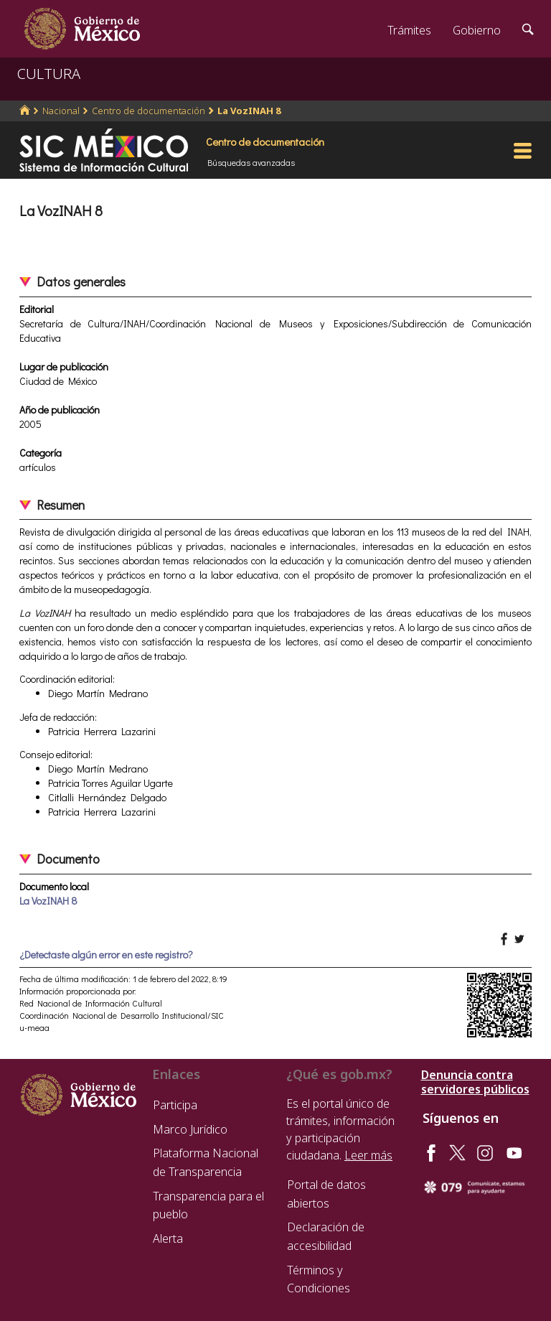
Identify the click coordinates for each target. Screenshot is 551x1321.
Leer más (368, 1155)
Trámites (409, 30)
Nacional (61, 110)
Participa (175, 1105)
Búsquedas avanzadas (251, 162)
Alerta (168, 1238)
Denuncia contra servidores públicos (475, 1082)
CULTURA (48, 73)
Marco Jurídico (190, 1129)
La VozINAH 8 (249, 110)
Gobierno (477, 30)
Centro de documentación (148, 110)
